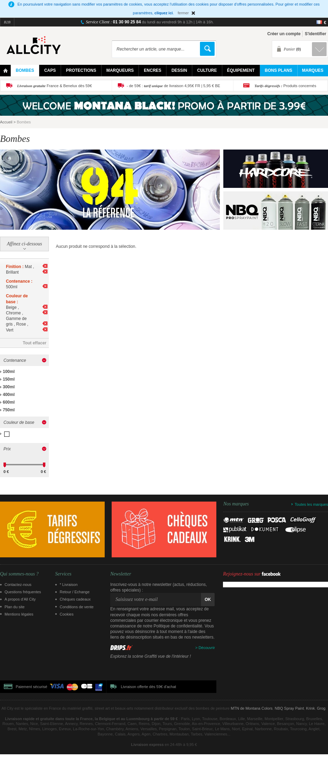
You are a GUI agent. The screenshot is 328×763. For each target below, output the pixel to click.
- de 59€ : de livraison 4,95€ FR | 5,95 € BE (173, 86)
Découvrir (207, 648)
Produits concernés (285, 86)
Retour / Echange (75, 592)
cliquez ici (164, 13)
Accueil (6, 122)
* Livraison (68, 584)
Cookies (67, 614)
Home (5, 70)
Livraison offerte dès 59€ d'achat (148, 687)
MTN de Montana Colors (252, 708)
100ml (9, 371)
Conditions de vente (77, 607)
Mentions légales (19, 614)
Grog (321, 708)
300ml (9, 387)
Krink (310, 708)
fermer (183, 13)
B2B (7, 22)
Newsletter (120, 574)
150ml (9, 379)
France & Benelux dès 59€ (54, 86)
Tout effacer (34, 343)
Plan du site (14, 607)
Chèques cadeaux (75, 599)
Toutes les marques (311, 504)
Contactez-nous (18, 584)
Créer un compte (283, 33)
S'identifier (315, 33)
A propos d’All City (20, 599)
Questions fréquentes (23, 592)
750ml (9, 410)
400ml (9, 394)
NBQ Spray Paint (289, 708)
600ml (9, 402)
